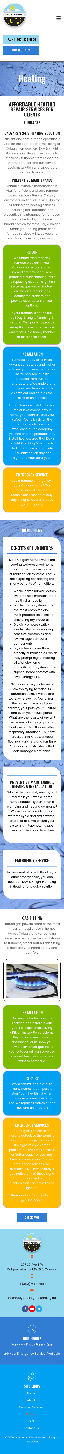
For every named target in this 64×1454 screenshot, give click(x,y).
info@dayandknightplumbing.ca (32, 1298)
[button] (21, 39)
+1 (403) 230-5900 (32, 1284)
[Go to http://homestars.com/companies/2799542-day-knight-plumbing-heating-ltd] (38, 1308)
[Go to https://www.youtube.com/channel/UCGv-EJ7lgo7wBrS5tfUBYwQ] (32, 1308)
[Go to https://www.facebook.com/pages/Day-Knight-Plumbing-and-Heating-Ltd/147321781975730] (25, 1308)
